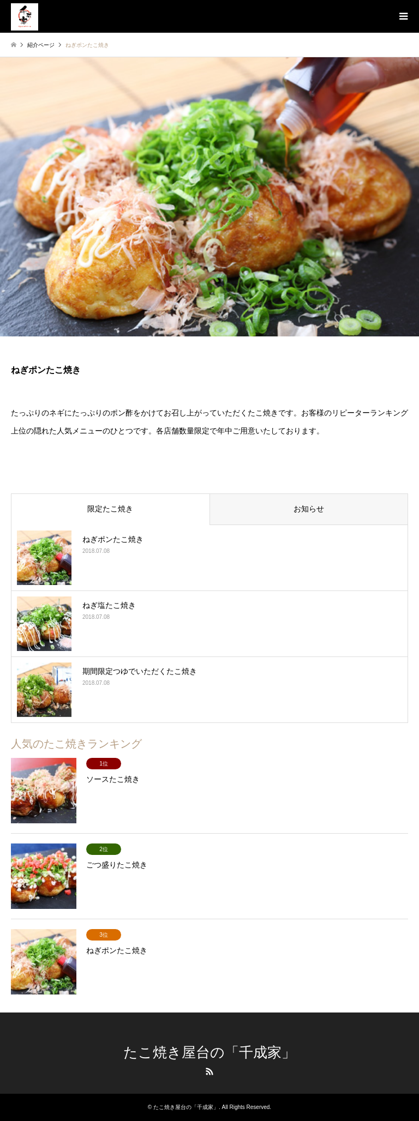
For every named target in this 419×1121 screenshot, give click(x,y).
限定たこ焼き (110, 508)
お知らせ (309, 508)
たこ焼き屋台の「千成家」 (209, 1052)
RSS (209, 1071)
